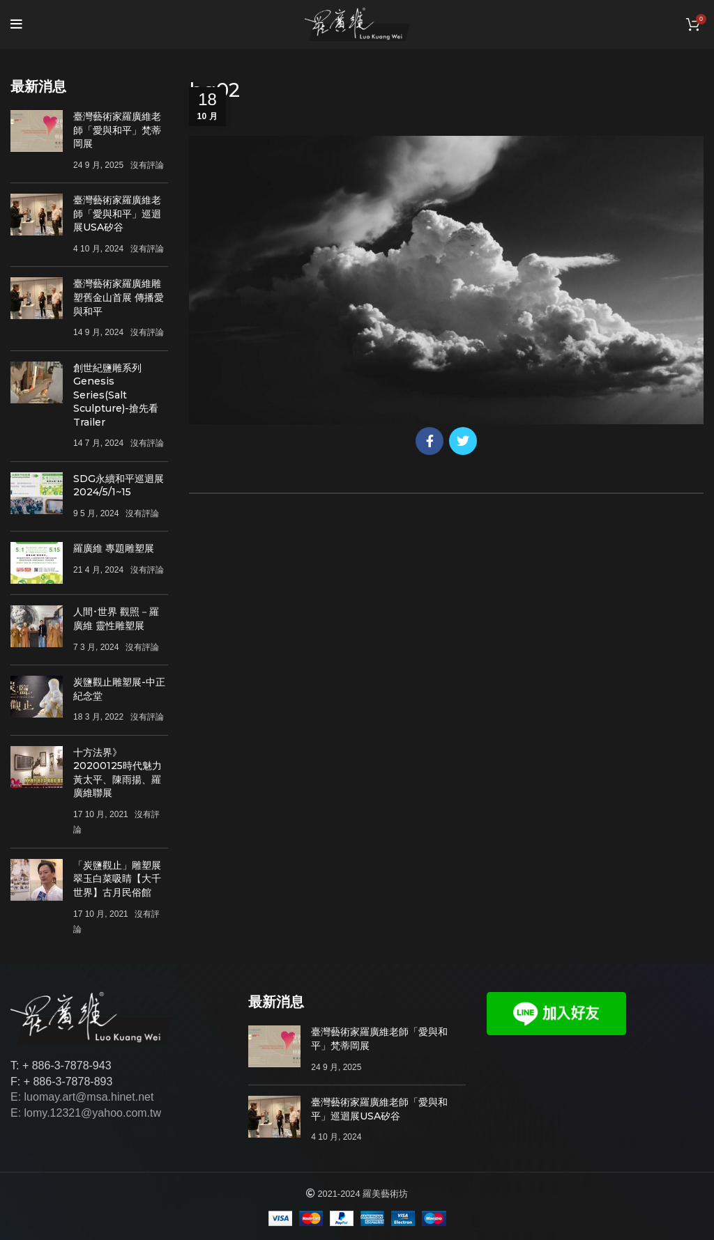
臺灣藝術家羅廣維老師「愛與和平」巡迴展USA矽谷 (117, 213)
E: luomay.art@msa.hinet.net (81, 1097)
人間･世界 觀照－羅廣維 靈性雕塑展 (116, 618)
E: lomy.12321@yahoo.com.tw (85, 1113)
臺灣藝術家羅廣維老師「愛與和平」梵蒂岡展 (117, 130)
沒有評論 (147, 165)
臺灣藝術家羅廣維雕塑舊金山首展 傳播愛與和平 (118, 297)
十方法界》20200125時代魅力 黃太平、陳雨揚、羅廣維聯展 (117, 773)
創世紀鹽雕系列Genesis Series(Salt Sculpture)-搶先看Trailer (115, 395)
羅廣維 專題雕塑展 (113, 548)
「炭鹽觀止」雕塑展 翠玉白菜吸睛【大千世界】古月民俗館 (117, 879)
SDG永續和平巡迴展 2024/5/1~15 (118, 485)
